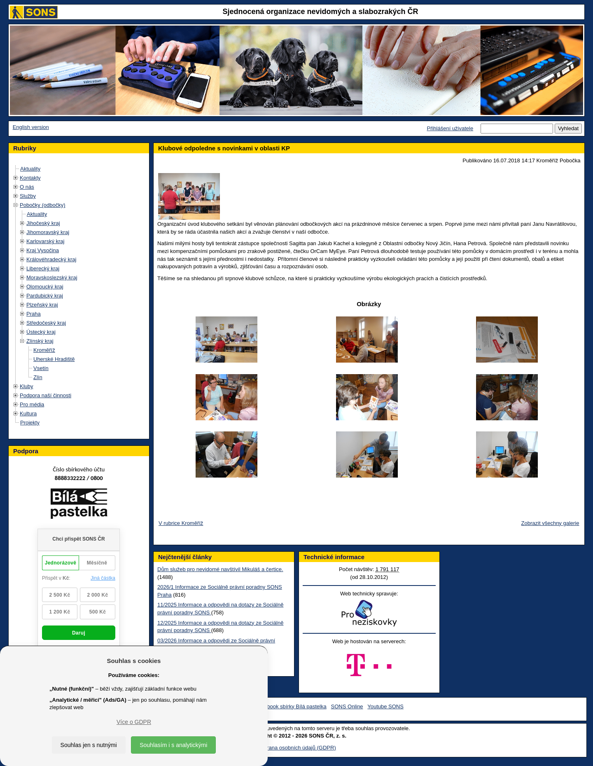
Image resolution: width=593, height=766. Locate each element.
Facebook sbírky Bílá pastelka (290, 706)
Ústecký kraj (41, 332)
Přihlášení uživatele (450, 128)
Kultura (28, 413)
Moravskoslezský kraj (51, 277)
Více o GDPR (134, 722)
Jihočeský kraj (43, 223)
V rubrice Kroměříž (181, 523)
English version (31, 127)
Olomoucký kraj (44, 286)
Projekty (30, 422)
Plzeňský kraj (42, 305)
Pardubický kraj (44, 296)
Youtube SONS (385, 706)
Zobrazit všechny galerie (550, 523)
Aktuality (30, 169)
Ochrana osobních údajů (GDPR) (296, 748)
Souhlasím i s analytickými (173, 745)
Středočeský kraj (46, 323)
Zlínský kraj (40, 341)
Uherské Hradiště (54, 359)
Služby (28, 196)
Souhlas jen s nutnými (89, 745)
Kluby (26, 386)
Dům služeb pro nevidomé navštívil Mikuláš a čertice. (220, 569)
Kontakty (30, 178)
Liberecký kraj (42, 268)
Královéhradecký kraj (51, 259)
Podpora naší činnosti (45, 395)
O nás (27, 187)
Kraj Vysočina (42, 250)
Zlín (37, 377)
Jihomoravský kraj (47, 232)
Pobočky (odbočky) (42, 205)
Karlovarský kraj (45, 241)
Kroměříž (44, 350)
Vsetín (41, 368)
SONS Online (347, 706)
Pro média (32, 404)
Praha (33, 314)
